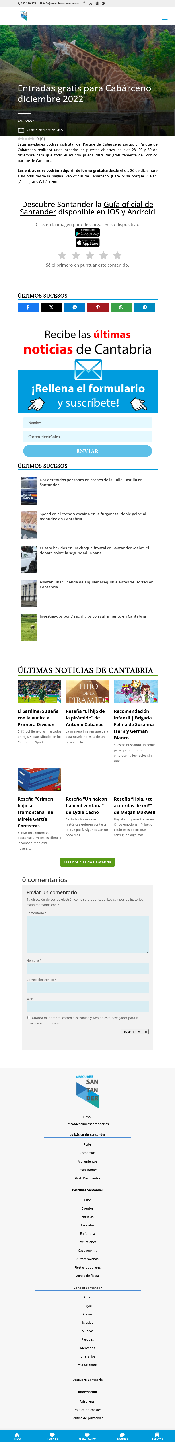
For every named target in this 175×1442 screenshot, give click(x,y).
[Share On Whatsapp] (121, 307)
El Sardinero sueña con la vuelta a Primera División (38, 717)
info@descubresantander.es (87, 1124)
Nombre (34, 960)
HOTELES (52, 1439)
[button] (164, 17)
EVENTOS (157, 1439)
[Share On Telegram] (144, 307)
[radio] (60, 256)
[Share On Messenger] (74, 307)
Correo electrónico (42, 980)
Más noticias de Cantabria (87, 862)
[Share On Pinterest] (98, 307)
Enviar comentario (135, 1032)
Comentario (37, 913)
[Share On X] (51, 307)
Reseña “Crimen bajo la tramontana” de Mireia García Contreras (35, 812)
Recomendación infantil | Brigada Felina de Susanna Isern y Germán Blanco (134, 724)
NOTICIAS (122, 1439)
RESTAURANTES (88, 1439)
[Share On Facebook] (28, 307)
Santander (26, 121)
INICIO (17, 1439)
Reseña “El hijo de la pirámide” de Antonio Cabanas (85, 717)
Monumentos (87, 1364)
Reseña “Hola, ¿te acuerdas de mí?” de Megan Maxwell (134, 805)
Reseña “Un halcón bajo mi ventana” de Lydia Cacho (86, 805)
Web (30, 999)
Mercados (87, 1348)
